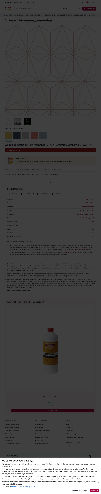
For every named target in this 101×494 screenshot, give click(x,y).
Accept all (94, 491)
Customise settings (79, 491)
